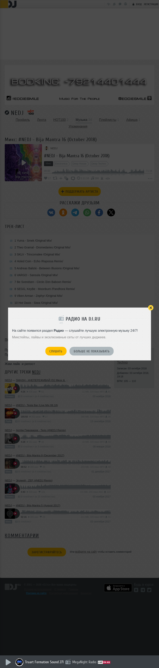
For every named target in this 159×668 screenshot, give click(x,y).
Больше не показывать (92, 351)
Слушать (55, 351)
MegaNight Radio (84, 662)
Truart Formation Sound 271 (44, 662)
